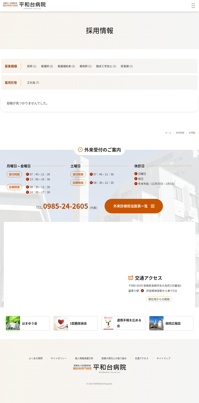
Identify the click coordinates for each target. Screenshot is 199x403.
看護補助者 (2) (66, 66)
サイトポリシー (59, 358)
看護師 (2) (47, 66)
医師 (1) (31, 66)
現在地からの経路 (159, 299)
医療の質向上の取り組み (114, 358)
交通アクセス (141, 358)
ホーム (168, 132)
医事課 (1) (127, 66)
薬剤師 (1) (86, 66)
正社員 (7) (33, 82)
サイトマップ (163, 358)
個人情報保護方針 (84, 358)
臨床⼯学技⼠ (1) (106, 66)
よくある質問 (36, 358)
